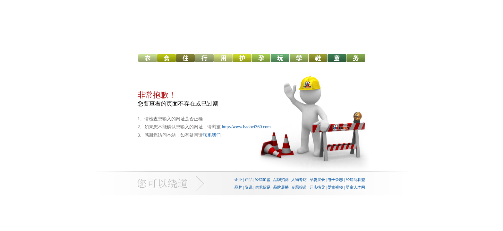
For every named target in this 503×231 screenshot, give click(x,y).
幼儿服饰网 (147, 59)
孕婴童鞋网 (318, 59)
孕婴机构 (355, 59)
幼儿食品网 (166, 59)
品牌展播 (281, 187)
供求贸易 (262, 187)
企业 (238, 179)
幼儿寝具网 (185, 59)
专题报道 (299, 187)
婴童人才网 (355, 187)
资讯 (248, 187)
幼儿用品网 (223, 59)
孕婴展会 (317, 179)
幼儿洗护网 (242, 59)
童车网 (204, 59)
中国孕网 (261, 59)
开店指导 (317, 187)
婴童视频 (335, 187)
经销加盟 (262, 179)
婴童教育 (299, 59)
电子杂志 (335, 179)
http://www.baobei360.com (246, 126)
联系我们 (212, 135)
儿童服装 (337, 59)
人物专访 (299, 179)
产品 (248, 179)
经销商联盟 (355, 179)
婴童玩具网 (280, 59)
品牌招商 (281, 179)
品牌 (238, 187)
